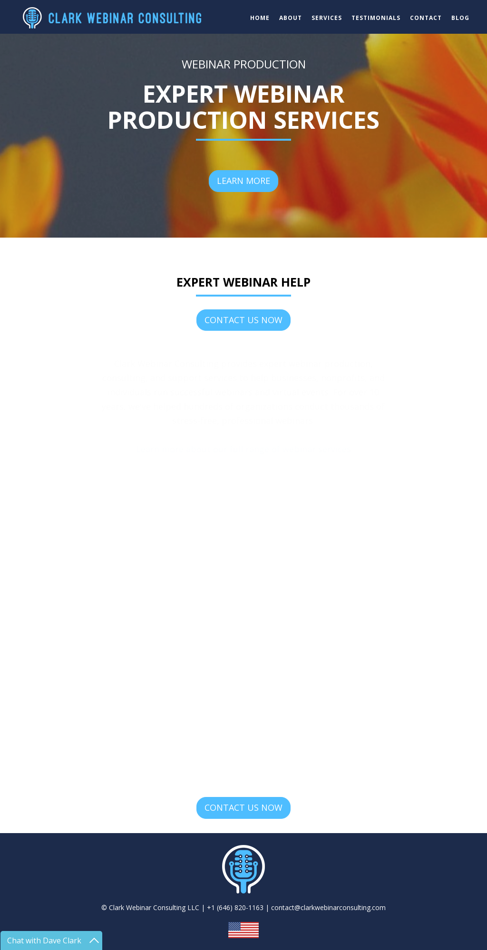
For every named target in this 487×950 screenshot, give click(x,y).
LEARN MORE (243, 180)
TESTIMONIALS (375, 18)
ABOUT (290, 18)
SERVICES (327, 18)
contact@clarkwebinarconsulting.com (328, 907)
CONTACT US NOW (243, 320)
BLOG (460, 18)
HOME (260, 18)
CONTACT (426, 18)
